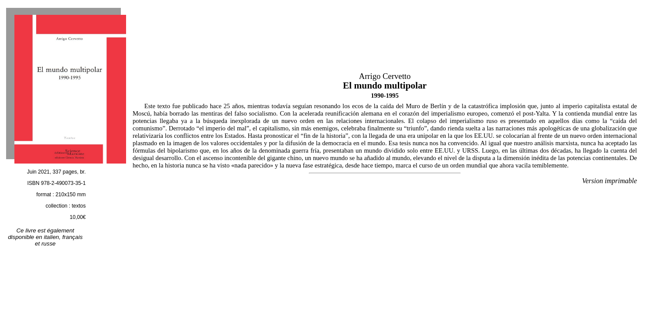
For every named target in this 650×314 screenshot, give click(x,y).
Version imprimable (609, 180)
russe (48, 243)
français (72, 237)
